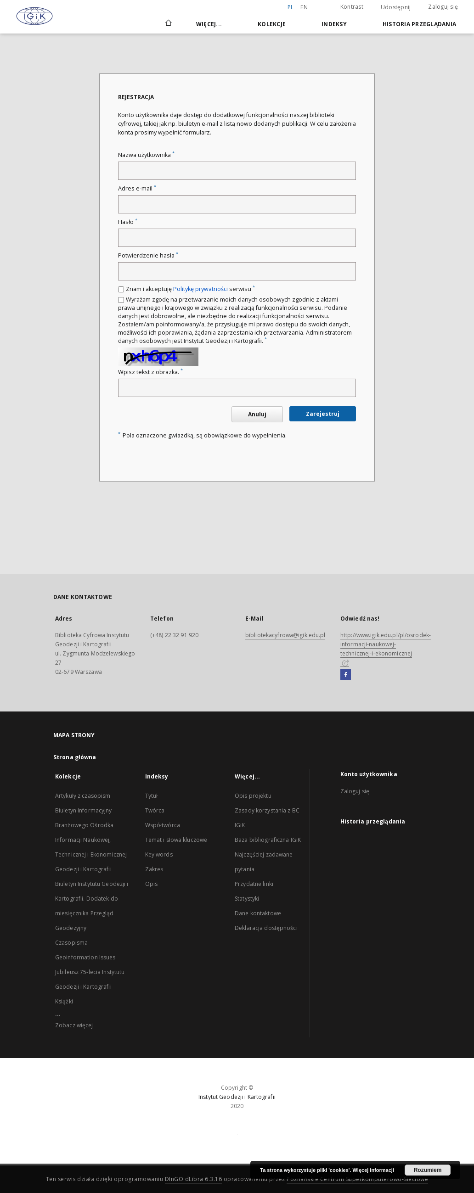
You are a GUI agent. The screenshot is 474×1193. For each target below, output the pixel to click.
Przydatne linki (254, 884)
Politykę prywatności (200, 289)
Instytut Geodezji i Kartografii (237, 1097)
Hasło (127, 222)
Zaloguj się (443, 7)
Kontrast (351, 7)
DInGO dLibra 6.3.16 (193, 1179)
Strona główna (74, 757)
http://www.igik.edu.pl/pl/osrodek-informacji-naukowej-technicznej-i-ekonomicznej (385, 648)
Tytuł (151, 796)
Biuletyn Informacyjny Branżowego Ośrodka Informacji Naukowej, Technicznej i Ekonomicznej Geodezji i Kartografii (91, 840)
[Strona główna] (168, 24)
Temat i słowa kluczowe (176, 840)
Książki (64, 1001)
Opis (151, 884)
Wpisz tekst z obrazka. (150, 372)
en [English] (304, 7)
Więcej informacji (373, 1170)
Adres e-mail (137, 188)
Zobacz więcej (74, 1025)
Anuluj (257, 414)
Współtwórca (162, 825)
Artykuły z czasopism (82, 796)
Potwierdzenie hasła (148, 255)
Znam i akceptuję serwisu (190, 289)
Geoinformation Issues (85, 957)
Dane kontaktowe (258, 913)
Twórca (155, 810)
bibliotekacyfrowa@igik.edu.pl (285, 635)
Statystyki (247, 898)
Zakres (154, 869)
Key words (159, 854)
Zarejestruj (322, 414)
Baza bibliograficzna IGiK (268, 840)
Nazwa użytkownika (146, 155)
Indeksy (334, 24)
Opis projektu (253, 796)
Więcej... (209, 24)
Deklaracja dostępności (266, 928)
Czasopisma (71, 943)
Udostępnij (396, 7)
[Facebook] (345, 675)
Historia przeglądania (419, 24)
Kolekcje (272, 24)
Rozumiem (428, 1170)
